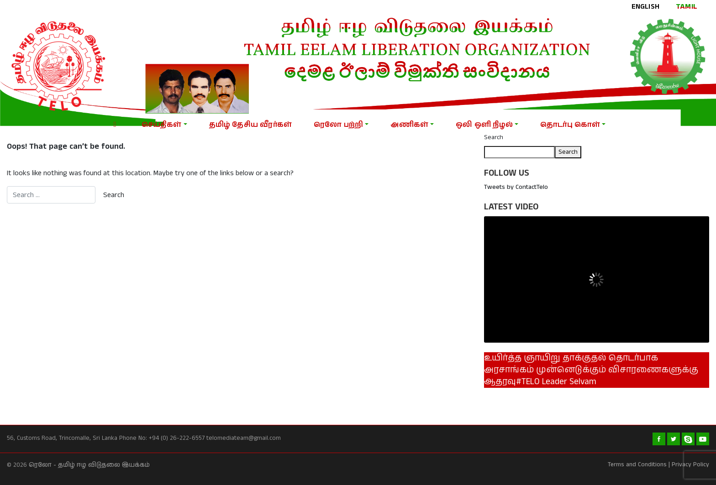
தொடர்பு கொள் (570, 125)
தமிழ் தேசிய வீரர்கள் (250, 125)
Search (493, 137)
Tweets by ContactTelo (516, 187)
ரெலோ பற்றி (338, 125)
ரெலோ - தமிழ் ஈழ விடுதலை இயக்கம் (89, 465)
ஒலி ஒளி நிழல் (484, 125)
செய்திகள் (162, 125)
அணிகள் (409, 125)
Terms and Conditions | (639, 464)
